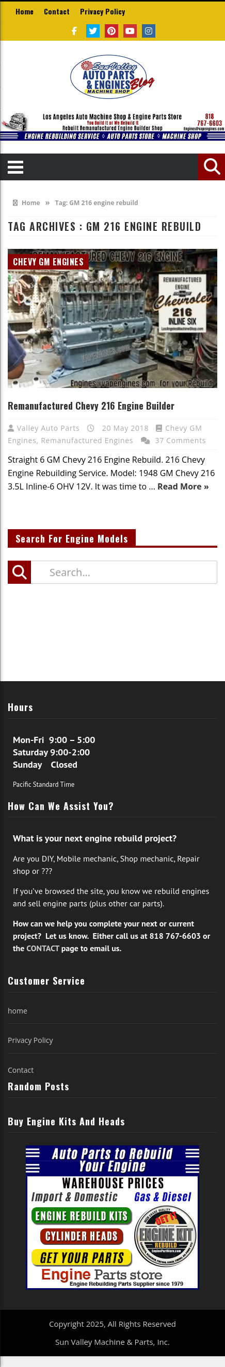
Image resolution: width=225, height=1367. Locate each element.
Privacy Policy (102, 11)
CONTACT (42, 948)
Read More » (183, 486)
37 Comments (180, 440)
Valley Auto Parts (49, 428)
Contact (57, 11)
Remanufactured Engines (87, 440)
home (17, 1011)
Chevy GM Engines (48, 262)
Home (24, 11)
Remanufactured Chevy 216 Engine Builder (91, 405)
